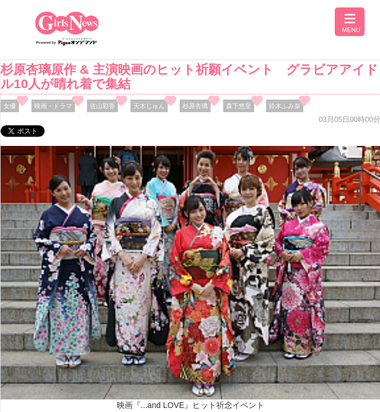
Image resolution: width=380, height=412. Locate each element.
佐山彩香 (102, 105)
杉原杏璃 (195, 105)
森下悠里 (238, 105)
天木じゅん (149, 105)
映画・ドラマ (53, 105)
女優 (9, 105)
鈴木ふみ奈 (284, 105)
